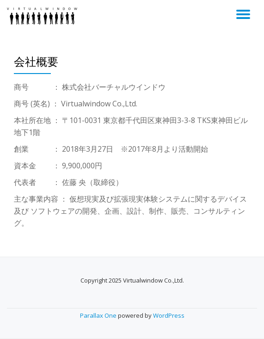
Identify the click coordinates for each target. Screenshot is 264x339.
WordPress (168, 315)
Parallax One (99, 315)
